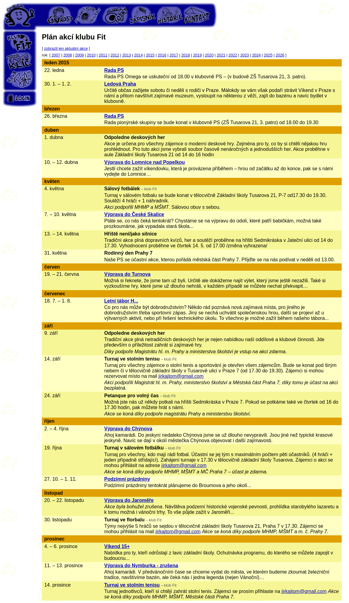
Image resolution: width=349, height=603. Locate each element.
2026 (280, 55)
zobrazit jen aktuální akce (66, 48)
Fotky (115, 15)
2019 (197, 55)
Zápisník (142, 15)
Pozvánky (87, 15)
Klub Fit (19, 42)
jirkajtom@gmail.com (181, 376)
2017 (173, 55)
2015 (150, 55)
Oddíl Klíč (19, 61)
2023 (244, 55)
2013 (126, 55)
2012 (115, 55)
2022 (233, 55)
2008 (67, 55)
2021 (221, 55)
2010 (91, 55)
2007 (56, 55)
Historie (169, 15)
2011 (103, 55)
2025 (268, 55)
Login (19, 98)
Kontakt (196, 15)
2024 (256, 55)
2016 (162, 55)
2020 (209, 55)
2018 (185, 55)
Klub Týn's (19, 79)
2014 (138, 55)
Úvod (60, 15)
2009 (79, 55)
